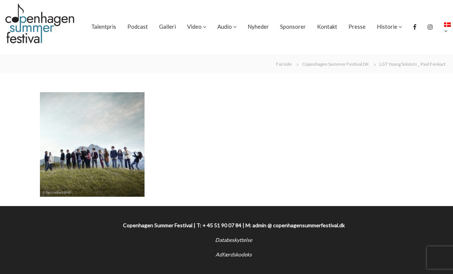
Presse (357, 26)
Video (194, 26)
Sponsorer (293, 26)
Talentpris (103, 26)
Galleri (167, 26)
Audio (224, 26)
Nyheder (258, 26)
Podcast (137, 26)
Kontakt (327, 26)
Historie (387, 26)
